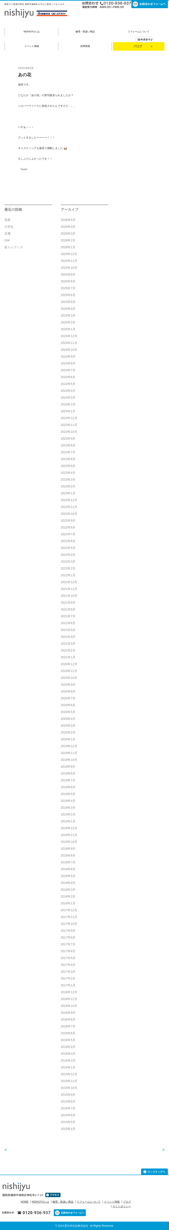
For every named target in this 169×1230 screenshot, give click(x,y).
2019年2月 (68, 814)
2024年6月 (68, 377)
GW (7, 240)
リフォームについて (138, 31)
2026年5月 (68, 220)
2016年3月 (68, 1053)
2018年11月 (69, 835)
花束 (7, 220)
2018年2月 (68, 896)
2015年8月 (68, 1101)
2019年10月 (69, 760)
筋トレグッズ (13, 247)
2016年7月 (68, 1026)
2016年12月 (69, 992)
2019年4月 (68, 801)
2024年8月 (68, 363)
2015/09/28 (25, 68)
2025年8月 (68, 281)
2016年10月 (69, 1006)
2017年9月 (68, 930)
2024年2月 (68, 404)
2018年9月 (68, 848)
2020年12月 (69, 664)
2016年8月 (68, 1019)
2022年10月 (69, 513)
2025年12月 (69, 254)
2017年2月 (68, 978)
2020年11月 (69, 671)
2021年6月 (68, 623)
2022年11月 (69, 507)
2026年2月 (68, 240)
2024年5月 (68, 384)
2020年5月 (68, 712)
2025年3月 (68, 315)
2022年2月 (68, 568)
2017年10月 (69, 924)
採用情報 (85, 46)
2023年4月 (68, 472)
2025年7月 (68, 288)
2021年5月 (68, 630)
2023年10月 (69, 431)
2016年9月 (68, 1012)
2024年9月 (68, 356)
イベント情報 (31, 46)
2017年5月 (68, 958)
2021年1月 (68, 657)
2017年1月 (68, 985)
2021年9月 (68, 602)
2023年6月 (68, 459)
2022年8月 (68, 527)
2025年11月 (69, 261)
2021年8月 (68, 609)
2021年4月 (68, 636)
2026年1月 (68, 247)
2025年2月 (68, 322)
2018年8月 (68, 855)
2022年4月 (68, 554)
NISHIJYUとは (32, 31)
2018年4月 (68, 883)
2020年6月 (68, 705)
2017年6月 (68, 951)
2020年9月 (68, 684)
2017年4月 (68, 965)
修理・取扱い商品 (85, 31)
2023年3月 (68, 479)
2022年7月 (68, 534)
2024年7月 (68, 370)
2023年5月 (68, 466)
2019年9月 (68, 766)
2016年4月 (68, 1047)
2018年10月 (69, 842)
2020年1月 (68, 739)
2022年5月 (68, 548)
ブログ (127, 1201)
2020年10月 (69, 677)
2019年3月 (68, 807)
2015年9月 (68, 1094)
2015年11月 (69, 1081)
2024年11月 (69, 343)
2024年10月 (69, 349)
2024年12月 (69, 336)
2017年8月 (68, 937)
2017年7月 (68, 944)
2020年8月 (68, 691)
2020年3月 (68, 725)
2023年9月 (68, 438)
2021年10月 (69, 595)
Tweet (23, 169)
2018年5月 (68, 876)
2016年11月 (69, 999)
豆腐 (7, 233)
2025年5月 (68, 302)
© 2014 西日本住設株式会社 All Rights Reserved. (84, 1225)
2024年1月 (68, 411)
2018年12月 (69, 828)
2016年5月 (68, 1040)
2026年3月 (68, 233)
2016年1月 (68, 1067)
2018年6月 (68, 869)
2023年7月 (68, 452)
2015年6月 (68, 1115)
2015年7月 (68, 1108)
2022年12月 (69, 500)
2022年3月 (68, 561)
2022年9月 (68, 520)
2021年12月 (69, 582)
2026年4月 (68, 226)
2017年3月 (68, 971)
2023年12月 (69, 418)
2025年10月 (69, 267)
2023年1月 (68, 493)
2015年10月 (69, 1088)
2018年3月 (68, 889)
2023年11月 (69, 425)
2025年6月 (68, 295)
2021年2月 (68, 650)
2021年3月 (68, 643)
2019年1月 (68, 821)
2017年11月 (69, 917)
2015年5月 (68, 1122)
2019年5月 (68, 794)
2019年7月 (68, 780)
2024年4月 (68, 390)
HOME (25, 1201)
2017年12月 (69, 910)
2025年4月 (68, 308)
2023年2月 (68, 486)
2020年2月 (68, 732)
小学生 (9, 226)
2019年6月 (68, 787)
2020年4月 (68, 718)
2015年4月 (68, 1129)
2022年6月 (68, 541)
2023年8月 (68, 445)
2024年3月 (68, 397)
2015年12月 (69, 1074)
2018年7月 (68, 862)
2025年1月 (68, 329)
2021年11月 (69, 589)
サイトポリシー (121, 1206)
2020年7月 (68, 698)
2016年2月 (68, 1060)
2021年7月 (68, 616)
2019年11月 (69, 753)
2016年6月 (68, 1033)
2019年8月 (68, 773)
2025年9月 (68, 274)
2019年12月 (69, 746)
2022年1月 (68, 575)
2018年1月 (68, 903)
